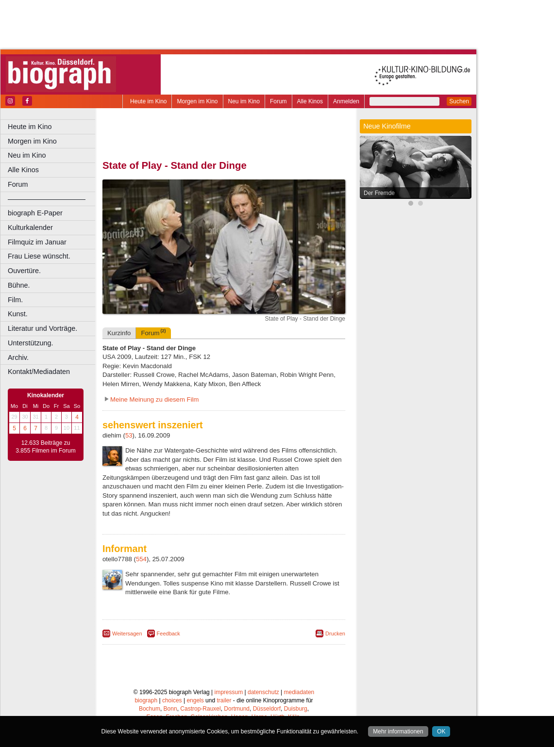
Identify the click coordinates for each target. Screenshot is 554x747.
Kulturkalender (30, 227)
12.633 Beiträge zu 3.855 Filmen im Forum (45, 446)
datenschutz (263, 692)
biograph (145, 700)
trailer (224, 700)
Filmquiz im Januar (37, 242)
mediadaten (299, 692)
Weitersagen (127, 633)
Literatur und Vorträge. (42, 328)
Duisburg (295, 708)
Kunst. (18, 314)
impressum (229, 692)
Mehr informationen (398, 731)
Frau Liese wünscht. (39, 256)
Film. (15, 300)
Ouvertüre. (24, 271)
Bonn (170, 708)
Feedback (168, 633)
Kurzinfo (119, 333)
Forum (278, 101)
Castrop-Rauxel (200, 708)
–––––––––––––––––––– (46, 199)
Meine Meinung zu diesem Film (154, 399)
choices (172, 700)
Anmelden (346, 101)
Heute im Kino (148, 101)
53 (129, 435)
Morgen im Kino (197, 101)
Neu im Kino (244, 101)
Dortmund (237, 708)
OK (441, 731)
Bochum (149, 708)
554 (141, 559)
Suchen (459, 101)
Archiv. (18, 357)
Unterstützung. (30, 343)
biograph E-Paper (35, 213)
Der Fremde (379, 193)
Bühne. (19, 285)
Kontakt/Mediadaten (39, 371)
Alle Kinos (310, 101)
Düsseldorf (267, 708)
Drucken (335, 633)
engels (194, 700)
